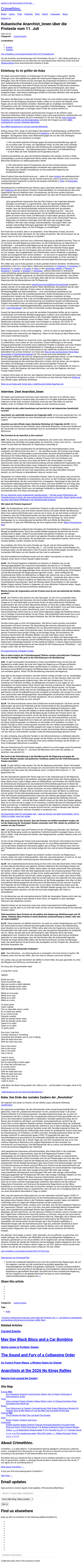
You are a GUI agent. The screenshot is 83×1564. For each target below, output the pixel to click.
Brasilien (26, 271)
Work (49, 1408)
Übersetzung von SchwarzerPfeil (15, 1258)
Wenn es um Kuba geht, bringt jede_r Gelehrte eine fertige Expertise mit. (32, 384)
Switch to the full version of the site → (17, 3)
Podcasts (28, 14)
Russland (5, 271)
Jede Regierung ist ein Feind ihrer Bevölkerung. (22, 1092)
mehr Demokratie (14, 308)
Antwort (57, 176)
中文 (40, 1427)
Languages (55, 14)
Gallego (59, 1433)
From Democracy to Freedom (19, 1408)
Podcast (4, 1413)
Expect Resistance (60, 1408)
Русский (65, 1425)
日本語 (24, 1427)
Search (45, 14)
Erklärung (45, 133)
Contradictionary (39, 1408)
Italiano (23, 1425)
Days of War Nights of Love (26, 1411)
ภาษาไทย (16, 1433)
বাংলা (65, 1430)
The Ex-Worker (12, 1415)
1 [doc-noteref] (41, 333)
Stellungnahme (7, 63)
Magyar (76, 1427)
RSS (10, 1392)
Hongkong (73, 266)
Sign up (5, 1504)
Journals (15, 1401)
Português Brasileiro (52, 1425)
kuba (8, 1311)
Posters (22, 1401)
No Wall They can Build (29, 1415)
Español (9, 50)
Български (32, 1427)
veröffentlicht (6, 1105)
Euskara (68, 1427)
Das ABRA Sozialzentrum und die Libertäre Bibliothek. (24, 126)
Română (53, 1430)
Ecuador (27, 268)
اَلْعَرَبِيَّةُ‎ (59, 1430)
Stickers (30, 1401)
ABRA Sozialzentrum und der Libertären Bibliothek (36, 121)
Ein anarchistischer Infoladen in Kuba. (17, 651)
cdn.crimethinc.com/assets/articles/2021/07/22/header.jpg (27, 54)
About (65, 14)
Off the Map (64, 1411)
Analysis (23, 1394)
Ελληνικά (10, 1427)
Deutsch (31, 1425)
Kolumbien (73, 181)
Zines (8, 1401)
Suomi (17, 1427)
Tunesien (16, 271)
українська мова (28, 1433)
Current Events (20, 36)
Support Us (6, 18)
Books (4, 14)
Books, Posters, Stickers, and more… (22, 1420)
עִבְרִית (8, 1433)
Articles (4, 1392)
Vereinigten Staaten (53, 268)
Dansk (79, 1430)
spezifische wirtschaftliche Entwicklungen (50, 284)
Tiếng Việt (40, 1433)
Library (12, 14)
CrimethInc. (11, 8)
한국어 (46, 1430)
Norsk (74, 1433)
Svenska (72, 1430)
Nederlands (24, 1430)
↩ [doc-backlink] (40, 1276)
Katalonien (5, 268)
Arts (8, 1394)
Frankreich (61, 266)
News (57, 1394)
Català (49, 1433)
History (44, 1394)
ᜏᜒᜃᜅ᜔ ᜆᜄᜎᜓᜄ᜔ (12, 1436)
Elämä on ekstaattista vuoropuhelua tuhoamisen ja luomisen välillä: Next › (41, 1319)
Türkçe (9, 1430)
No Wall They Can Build (48, 1411)
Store (37, 14)
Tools (19, 14)
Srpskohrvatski (35, 1430)
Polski (72, 1425)
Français (39, 1425)
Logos (49, 1401)
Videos (37, 1401)
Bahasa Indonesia (50, 1427)
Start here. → (7, 1475)
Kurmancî (67, 1433)
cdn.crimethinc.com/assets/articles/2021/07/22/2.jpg (25, 1251)
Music (43, 1401)
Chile (62, 181)
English (9, 47)
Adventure (14, 1394)
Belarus (68, 268)
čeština (61, 1427)
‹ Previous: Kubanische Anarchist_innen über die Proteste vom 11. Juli (32, 1318)
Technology (65, 1394)
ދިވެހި (53, 1433)
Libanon (17, 268)
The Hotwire (45, 1415)
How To (50, 1394)
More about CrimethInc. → (12, 1467)
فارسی (15, 1430)
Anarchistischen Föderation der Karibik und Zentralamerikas (38, 118)
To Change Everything (62, 1401)
